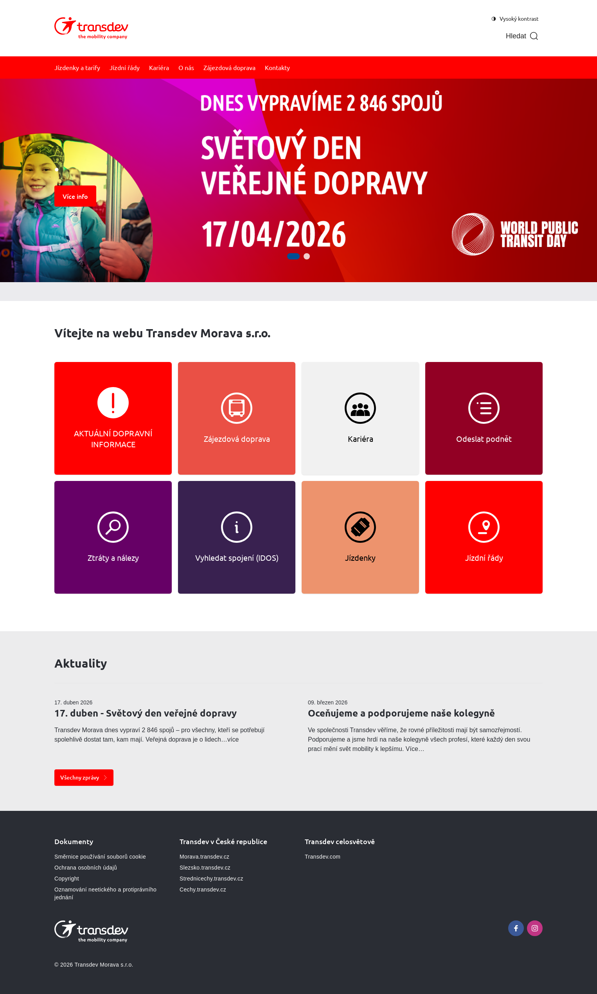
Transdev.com (322, 857)
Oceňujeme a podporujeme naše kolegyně (401, 713)
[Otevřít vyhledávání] (522, 36)
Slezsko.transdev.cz (205, 867)
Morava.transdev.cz (204, 857)
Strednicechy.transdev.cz (211, 878)
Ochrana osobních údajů (85, 867)
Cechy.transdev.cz (203, 889)
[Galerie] (298, 180)
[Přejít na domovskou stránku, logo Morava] (91, 28)
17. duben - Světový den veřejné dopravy (145, 713)
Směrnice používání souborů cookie (100, 857)
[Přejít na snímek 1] (293, 256)
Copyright (66, 878)
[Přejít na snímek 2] (307, 256)
